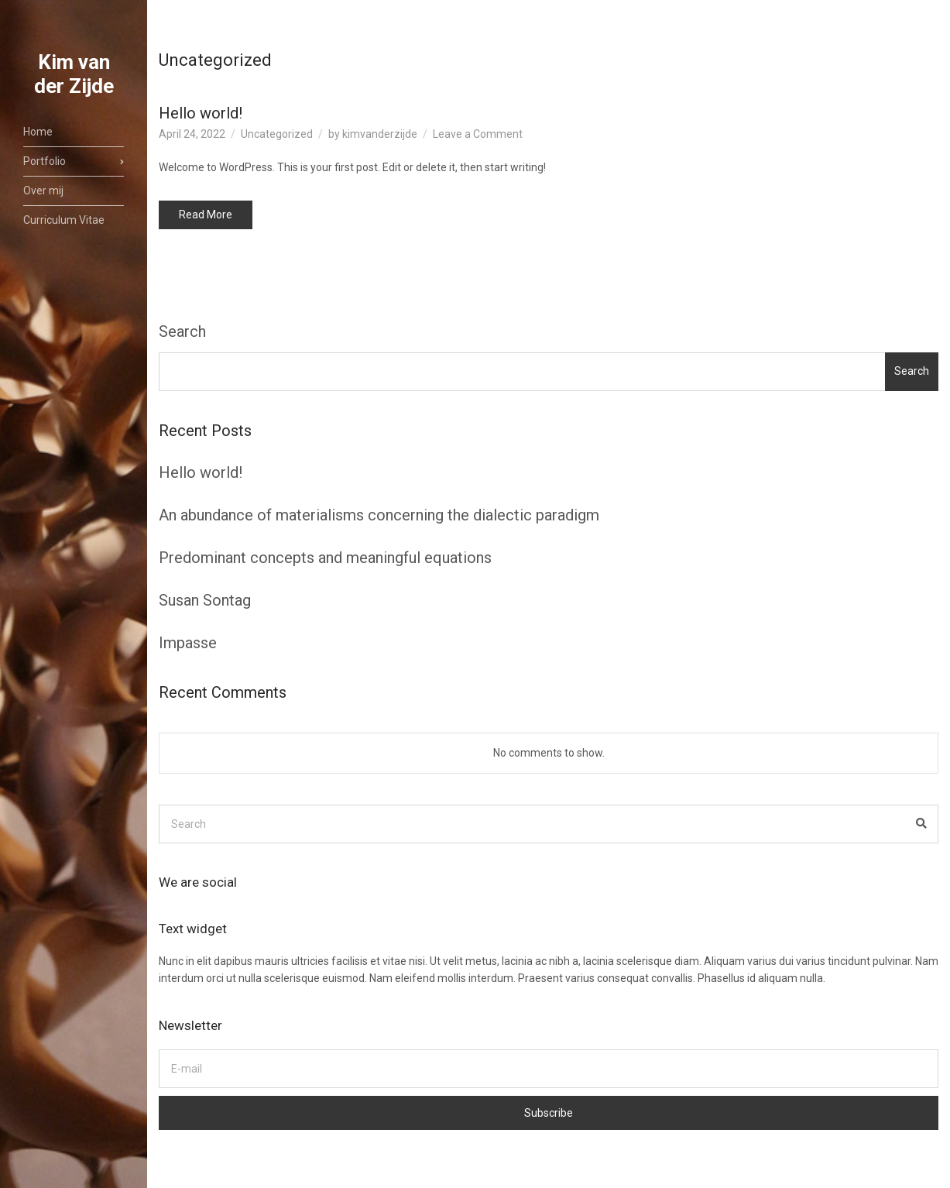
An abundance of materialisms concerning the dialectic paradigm (379, 515)
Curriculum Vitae (64, 220)
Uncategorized (277, 134)
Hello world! (200, 113)
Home (38, 131)
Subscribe (548, 1113)
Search (182, 331)
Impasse (188, 642)
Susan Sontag (205, 600)
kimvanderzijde (379, 134)
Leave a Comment (478, 134)
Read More (205, 214)
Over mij (43, 190)
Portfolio (44, 161)
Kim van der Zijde (74, 74)
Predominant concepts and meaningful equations (325, 557)
